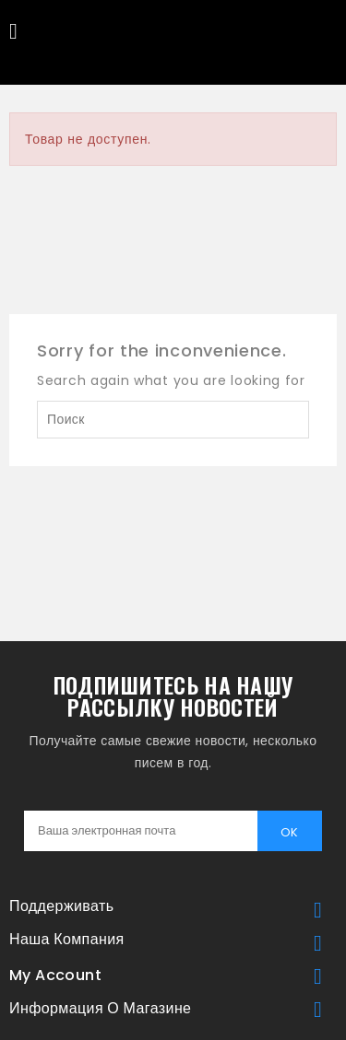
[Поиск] (173, 419)
